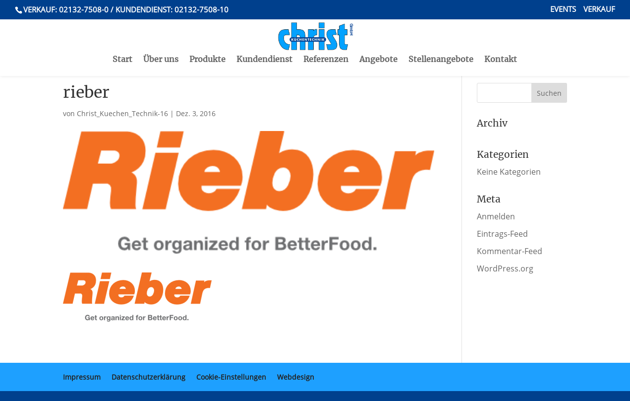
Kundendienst (264, 39)
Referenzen (325, 39)
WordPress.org (505, 268)
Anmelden (496, 216)
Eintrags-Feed (502, 233)
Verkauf (599, 9)
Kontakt (500, 39)
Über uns (160, 39)
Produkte (207, 39)
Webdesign (295, 377)
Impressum (82, 377)
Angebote (378, 39)
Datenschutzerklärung (148, 377)
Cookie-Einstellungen (231, 377)
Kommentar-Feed (509, 251)
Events (563, 9)
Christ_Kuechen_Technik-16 (122, 113)
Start (122, 39)
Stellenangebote (440, 39)
